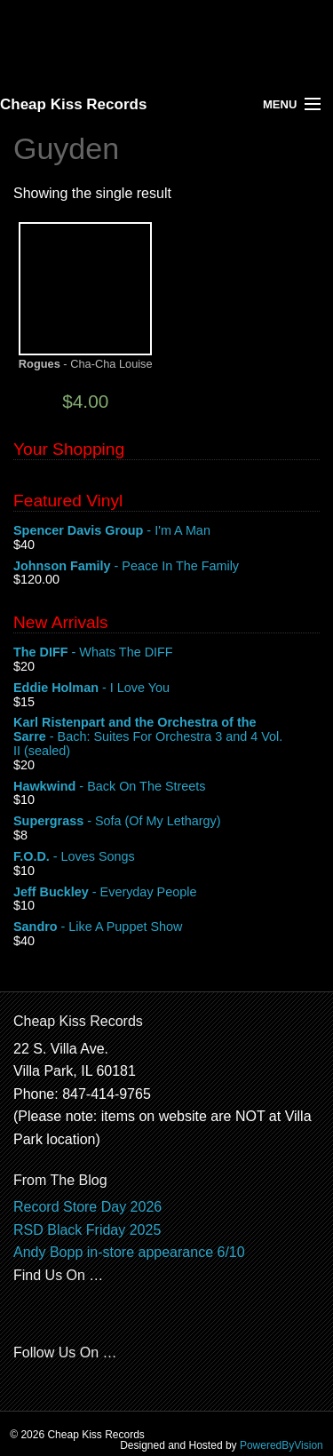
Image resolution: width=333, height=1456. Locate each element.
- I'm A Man (166, 531)
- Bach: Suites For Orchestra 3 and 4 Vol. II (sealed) (166, 737)
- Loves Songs (166, 857)
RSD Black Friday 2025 (87, 1229)
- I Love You (166, 688)
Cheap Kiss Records (73, 104)
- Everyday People (166, 893)
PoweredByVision (281, 1445)
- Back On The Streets (166, 787)
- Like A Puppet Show (166, 927)
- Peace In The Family (166, 567)
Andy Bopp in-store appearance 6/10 (129, 1252)
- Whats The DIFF (166, 653)
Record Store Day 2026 (87, 1206)
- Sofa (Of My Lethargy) (166, 822)
